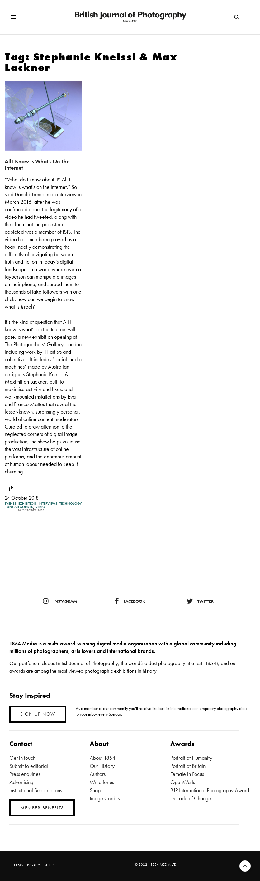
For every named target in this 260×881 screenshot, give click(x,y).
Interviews (48, 503)
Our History (102, 765)
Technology (70, 503)
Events (10, 503)
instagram (60, 601)
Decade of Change (190, 798)
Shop (95, 790)
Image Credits (105, 798)
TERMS (17, 865)
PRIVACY (33, 865)
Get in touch (22, 757)
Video (40, 507)
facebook (130, 601)
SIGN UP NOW (37, 714)
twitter (200, 601)
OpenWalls (182, 782)
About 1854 (102, 757)
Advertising (21, 782)
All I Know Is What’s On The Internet (37, 164)
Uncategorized (20, 507)
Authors (98, 774)
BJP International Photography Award (209, 790)
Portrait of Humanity (191, 757)
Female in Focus (187, 774)
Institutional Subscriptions (35, 790)
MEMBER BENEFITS (42, 808)
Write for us (102, 782)
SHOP (48, 865)
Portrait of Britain (188, 765)
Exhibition (27, 503)
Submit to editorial (28, 765)
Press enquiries (24, 774)
